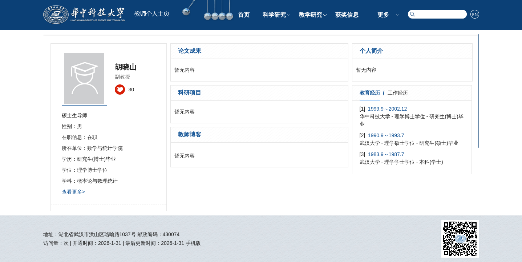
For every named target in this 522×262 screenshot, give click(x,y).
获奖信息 (347, 15)
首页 (244, 15)
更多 (383, 15)
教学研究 (310, 15)
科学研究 (274, 15)
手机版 (193, 243)
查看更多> (73, 192)
